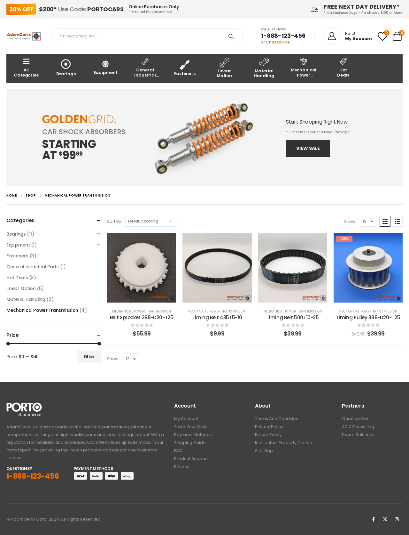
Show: (350, 221)
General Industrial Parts (32, 266)
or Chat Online (275, 42)
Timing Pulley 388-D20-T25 (368, 317)
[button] (308, 148)
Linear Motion (21, 288)
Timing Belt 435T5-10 (217, 317)
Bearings (16, 234)
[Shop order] (150, 221)
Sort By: (114, 221)
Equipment (18, 245)
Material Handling (25, 299)
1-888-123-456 (283, 36)
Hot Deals (17, 277)
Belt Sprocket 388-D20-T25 (142, 317)
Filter (89, 356)
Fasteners (17, 256)
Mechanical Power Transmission (141, 311)
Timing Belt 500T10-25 (292, 317)
